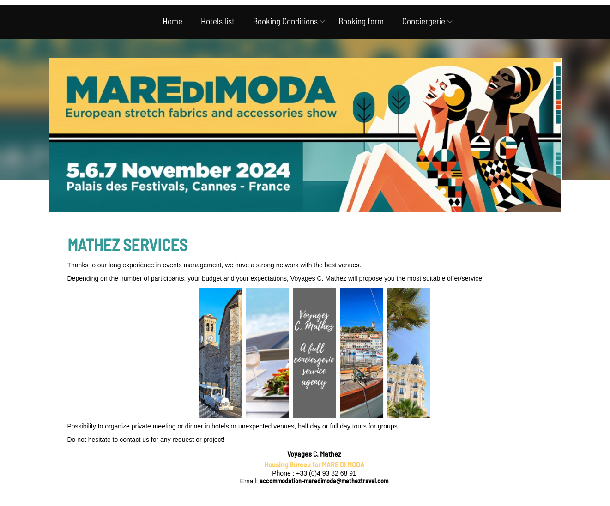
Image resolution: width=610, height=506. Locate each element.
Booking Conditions (285, 21)
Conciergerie (423, 21)
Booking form (361, 21)
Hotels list (218, 21)
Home (172, 21)
